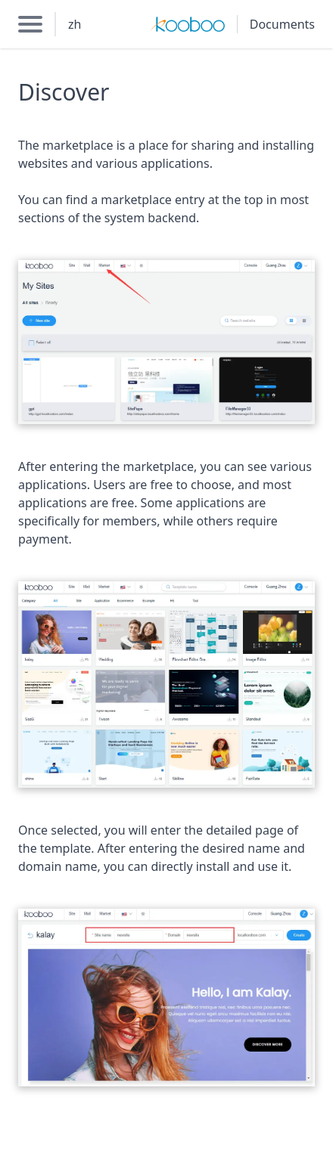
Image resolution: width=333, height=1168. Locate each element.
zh (74, 24)
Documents (282, 24)
